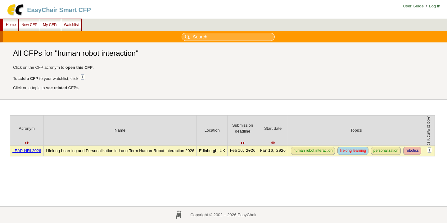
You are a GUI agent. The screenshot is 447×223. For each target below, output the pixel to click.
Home (11, 25)
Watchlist (71, 25)
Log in (434, 6)
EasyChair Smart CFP (59, 10)
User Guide (413, 6)
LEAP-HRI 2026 (26, 150)
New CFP (29, 25)
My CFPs (50, 25)
